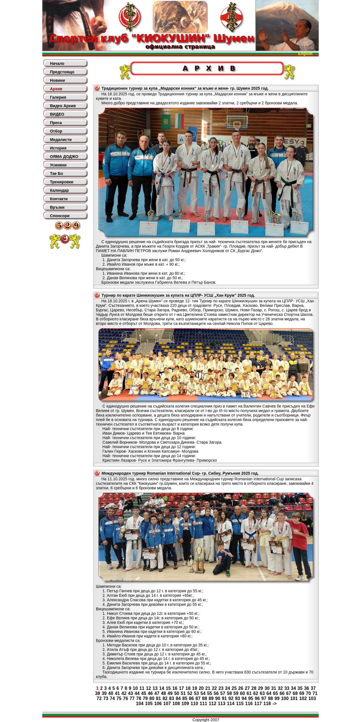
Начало (57, 63)
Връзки (57, 207)
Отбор (56, 131)
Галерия (58, 97)
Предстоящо (62, 72)
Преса (56, 122)
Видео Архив (63, 106)
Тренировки (61, 182)
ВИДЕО (57, 114)
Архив (56, 89)
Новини (57, 80)
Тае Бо (56, 173)
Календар (59, 190)
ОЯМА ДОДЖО (64, 156)
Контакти (59, 199)
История (58, 148)
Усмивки (58, 165)
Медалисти (61, 139)
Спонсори (59, 215)
